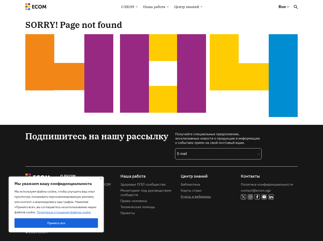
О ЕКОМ (67, 176)
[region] (56, 204)
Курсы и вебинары (196, 196)
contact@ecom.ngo (256, 190)
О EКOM (127, 7)
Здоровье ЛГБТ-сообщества (143, 184)
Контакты (250, 176)
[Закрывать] (101, 179)
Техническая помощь (137, 207)
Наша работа (154, 7)
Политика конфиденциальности (267, 184)
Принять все (56, 223)
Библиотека (190, 184)
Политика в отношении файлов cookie (64, 212)
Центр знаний (186, 7)
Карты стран (191, 190)
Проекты (127, 213)
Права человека (133, 201)
